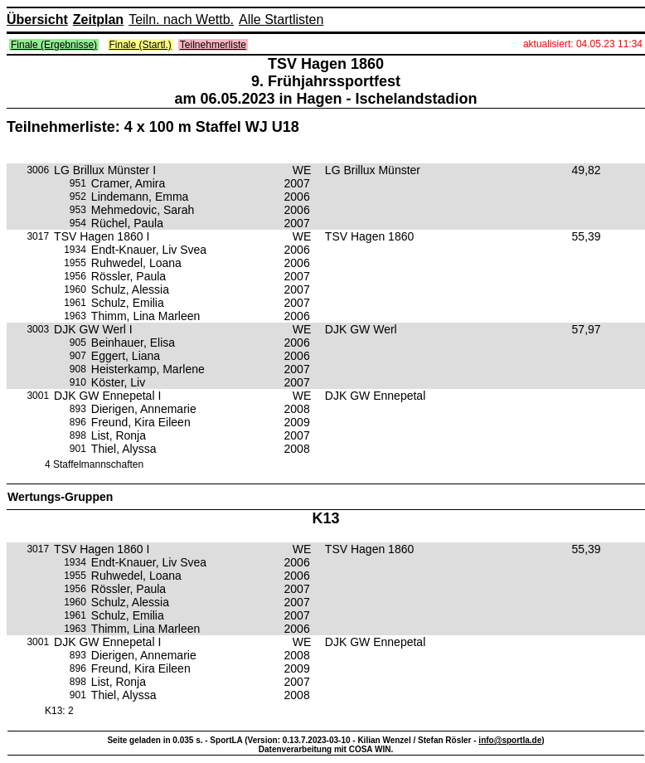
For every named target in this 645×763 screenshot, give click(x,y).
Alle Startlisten (281, 19)
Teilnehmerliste (213, 45)
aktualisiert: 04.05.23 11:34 (583, 44)
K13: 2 (59, 711)
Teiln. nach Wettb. (181, 19)
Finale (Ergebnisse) (54, 45)
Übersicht (37, 19)
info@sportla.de (509, 740)
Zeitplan (98, 19)
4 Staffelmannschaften (94, 464)
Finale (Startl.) (140, 45)
